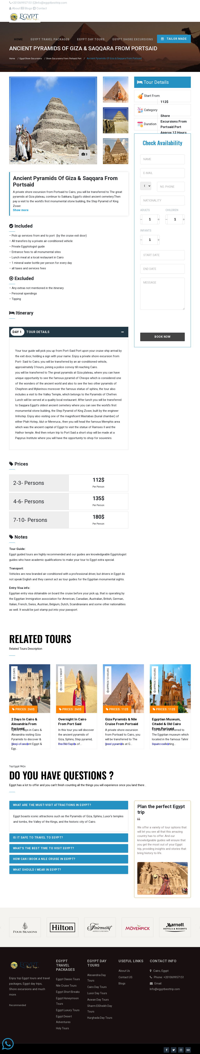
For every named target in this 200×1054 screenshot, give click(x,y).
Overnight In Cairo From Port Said (72, 720)
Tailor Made (174, 37)
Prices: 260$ (23, 707)
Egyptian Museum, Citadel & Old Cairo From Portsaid (166, 720)
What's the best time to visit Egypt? (45, 847)
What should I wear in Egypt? (38, 868)
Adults (145, 208)
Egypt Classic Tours (68, 977)
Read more (20, 742)
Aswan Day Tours (98, 997)
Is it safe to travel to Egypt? (39, 836)
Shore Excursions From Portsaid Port (69, 57)
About (150, 4)
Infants (145, 229)
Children (171, 208)
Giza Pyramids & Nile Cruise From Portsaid (121, 720)
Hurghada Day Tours (99, 1016)
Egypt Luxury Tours (67, 1008)
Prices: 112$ (117, 707)
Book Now (162, 335)
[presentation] (170, 319)
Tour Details (68, 330)
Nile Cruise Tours (66, 983)
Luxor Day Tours (97, 991)
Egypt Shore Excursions (132, 38)
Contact (183, 4)
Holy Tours (62, 1026)
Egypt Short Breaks (68, 990)
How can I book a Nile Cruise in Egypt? (46, 858)
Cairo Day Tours (97, 985)
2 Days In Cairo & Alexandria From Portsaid (24, 720)
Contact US (125, 975)
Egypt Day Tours (91, 38)
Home (18, 38)
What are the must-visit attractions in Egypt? (54, 803)
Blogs (166, 4)
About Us (124, 969)
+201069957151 (20, 4)
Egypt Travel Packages (50, 38)
